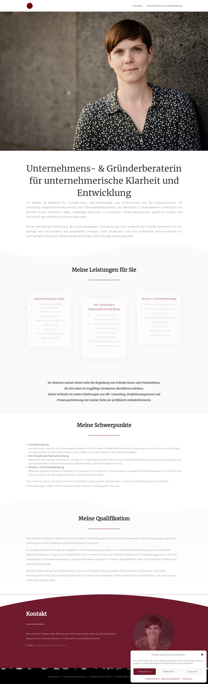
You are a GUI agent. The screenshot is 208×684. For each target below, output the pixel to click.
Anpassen (192, 671)
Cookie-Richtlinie (152, 678)
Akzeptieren (144, 671)
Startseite (137, 6)
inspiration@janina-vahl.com (50, 645)
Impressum (187, 678)
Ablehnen (168, 671)
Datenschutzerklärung (171, 678)
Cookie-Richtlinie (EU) (100, 676)
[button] (202, 654)
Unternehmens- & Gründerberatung (164, 6)
